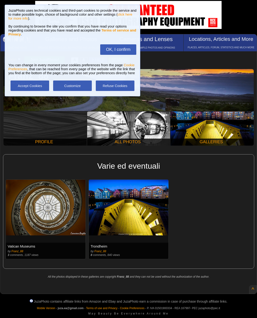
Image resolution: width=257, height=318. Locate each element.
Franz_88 (17, 251)
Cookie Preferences (132, 308)
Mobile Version (46, 308)
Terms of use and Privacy (101, 308)
